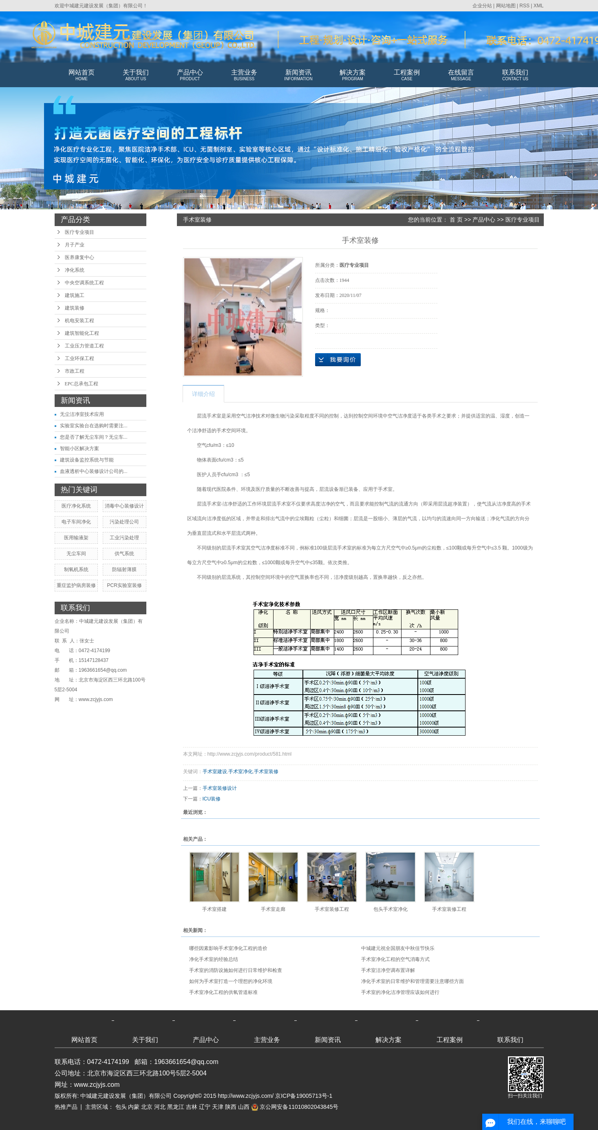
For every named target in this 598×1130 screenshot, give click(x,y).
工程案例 (407, 75)
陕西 (230, 1107)
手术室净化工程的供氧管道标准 (223, 992)
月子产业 (74, 245)
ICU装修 (212, 799)
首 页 (456, 219)
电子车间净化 (76, 522)
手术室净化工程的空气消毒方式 (395, 959)
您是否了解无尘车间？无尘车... (94, 437)
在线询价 (338, 359)
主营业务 (244, 75)
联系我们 (515, 75)
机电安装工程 (79, 320)
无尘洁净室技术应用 (82, 414)
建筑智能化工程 (82, 333)
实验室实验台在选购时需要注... (94, 426)
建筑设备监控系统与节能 (87, 460)
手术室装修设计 (220, 788)
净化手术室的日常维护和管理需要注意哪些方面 (412, 981)
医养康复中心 (79, 257)
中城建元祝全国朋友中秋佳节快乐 (398, 948)
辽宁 (204, 1107)
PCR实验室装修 (124, 585)
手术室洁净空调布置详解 (388, 970)
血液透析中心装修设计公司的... (94, 471)
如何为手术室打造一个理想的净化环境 (230, 981)
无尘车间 (76, 553)
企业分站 (482, 6)
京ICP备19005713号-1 (303, 1096)
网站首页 (82, 75)
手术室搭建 (214, 909)
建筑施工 (74, 295)
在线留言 (461, 75)
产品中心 (190, 75)
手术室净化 (240, 771)
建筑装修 (74, 308)
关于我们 (136, 75)
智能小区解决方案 (79, 448)
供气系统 (124, 553)
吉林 (191, 1107)
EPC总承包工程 (81, 384)
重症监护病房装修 (76, 585)
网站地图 (506, 6)
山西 (243, 1107)
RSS (524, 6)
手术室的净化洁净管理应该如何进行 (400, 992)
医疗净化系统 (76, 506)
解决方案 (353, 75)
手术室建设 (215, 771)
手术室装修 (266, 771)
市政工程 (74, 371)
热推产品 (66, 1107)
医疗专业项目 (79, 232)
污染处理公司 (124, 522)
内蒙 (133, 1107)
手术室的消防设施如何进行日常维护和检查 (235, 970)
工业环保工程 (79, 358)
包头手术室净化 (390, 909)
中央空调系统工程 (84, 283)
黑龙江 (175, 1107)
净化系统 (74, 270)
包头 (121, 1107)
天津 (217, 1107)
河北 (159, 1107)
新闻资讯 (298, 75)
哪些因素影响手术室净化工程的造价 (228, 948)
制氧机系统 (76, 569)
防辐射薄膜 (124, 569)
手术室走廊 (273, 909)
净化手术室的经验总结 (213, 959)
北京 (146, 1107)
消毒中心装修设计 (124, 506)
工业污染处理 (124, 538)
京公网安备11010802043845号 (295, 1107)
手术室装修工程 (332, 909)
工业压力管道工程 (84, 346)
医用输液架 (76, 538)
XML (539, 6)
